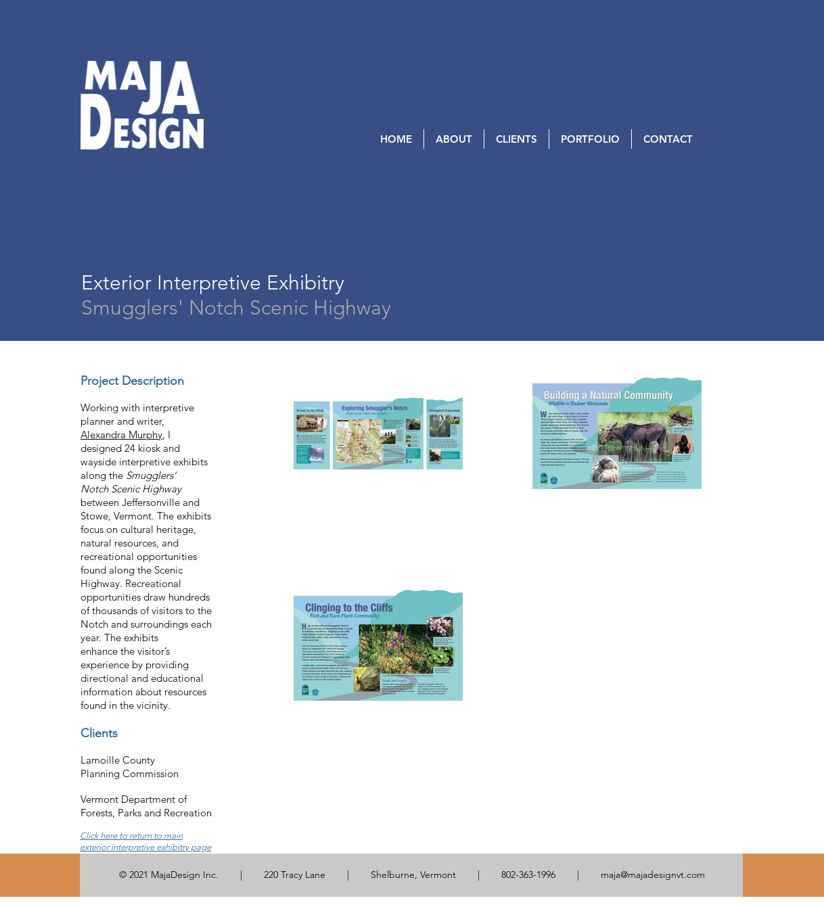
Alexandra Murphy (121, 434)
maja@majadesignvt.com (653, 874)
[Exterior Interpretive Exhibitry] (212, 283)
